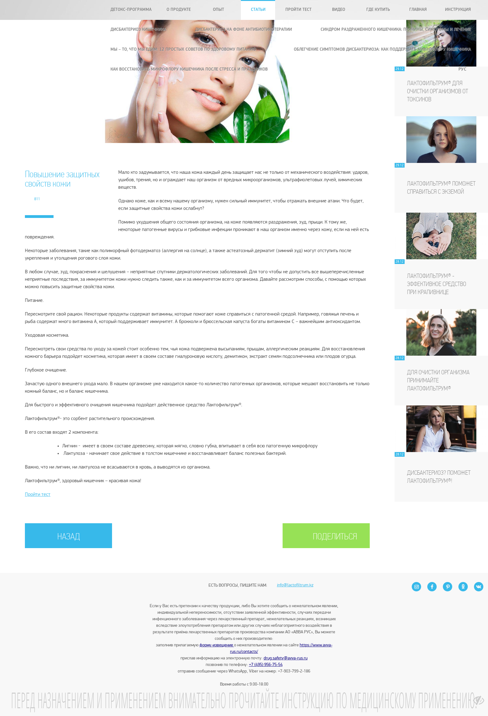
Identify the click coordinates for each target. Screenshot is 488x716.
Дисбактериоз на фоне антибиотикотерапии (243, 29)
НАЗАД (68, 537)
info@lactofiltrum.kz (295, 574)
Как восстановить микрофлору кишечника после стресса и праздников (189, 69)
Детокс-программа (131, 9)
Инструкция (458, 9)
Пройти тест (298, 9)
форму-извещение (216, 645)
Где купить (378, 9)
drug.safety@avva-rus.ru (285, 658)
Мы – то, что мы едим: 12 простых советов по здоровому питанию (183, 49)
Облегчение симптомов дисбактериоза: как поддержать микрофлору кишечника (382, 49)
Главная (418, 9)
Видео (338, 9)
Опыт (218, 9)
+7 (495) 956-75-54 (266, 664)
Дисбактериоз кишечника (138, 29)
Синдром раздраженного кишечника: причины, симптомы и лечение (396, 29)
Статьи (258, 9)
